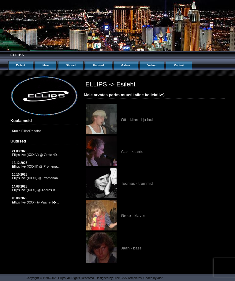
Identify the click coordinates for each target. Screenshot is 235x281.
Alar (159, 278)
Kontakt (179, 65)
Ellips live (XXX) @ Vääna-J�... (35, 202)
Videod (152, 65)
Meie (46, 65)
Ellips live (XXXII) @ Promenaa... (36, 178)
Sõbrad (71, 65)
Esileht (20, 65)
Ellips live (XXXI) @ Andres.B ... (35, 190)
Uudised (98, 65)
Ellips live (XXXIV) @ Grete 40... (35, 155)
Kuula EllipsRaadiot (26, 131)
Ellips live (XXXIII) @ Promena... (36, 166)
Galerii (125, 65)
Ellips (17, 55)
